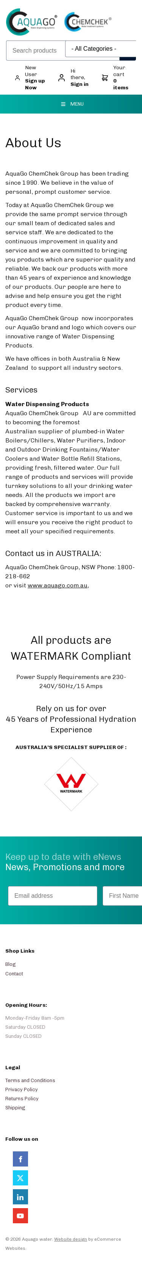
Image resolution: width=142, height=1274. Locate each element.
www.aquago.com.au (57, 585)
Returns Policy (22, 1098)
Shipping (15, 1107)
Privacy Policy (21, 1089)
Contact (14, 974)
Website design (70, 1239)
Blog (10, 964)
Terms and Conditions (30, 1080)
